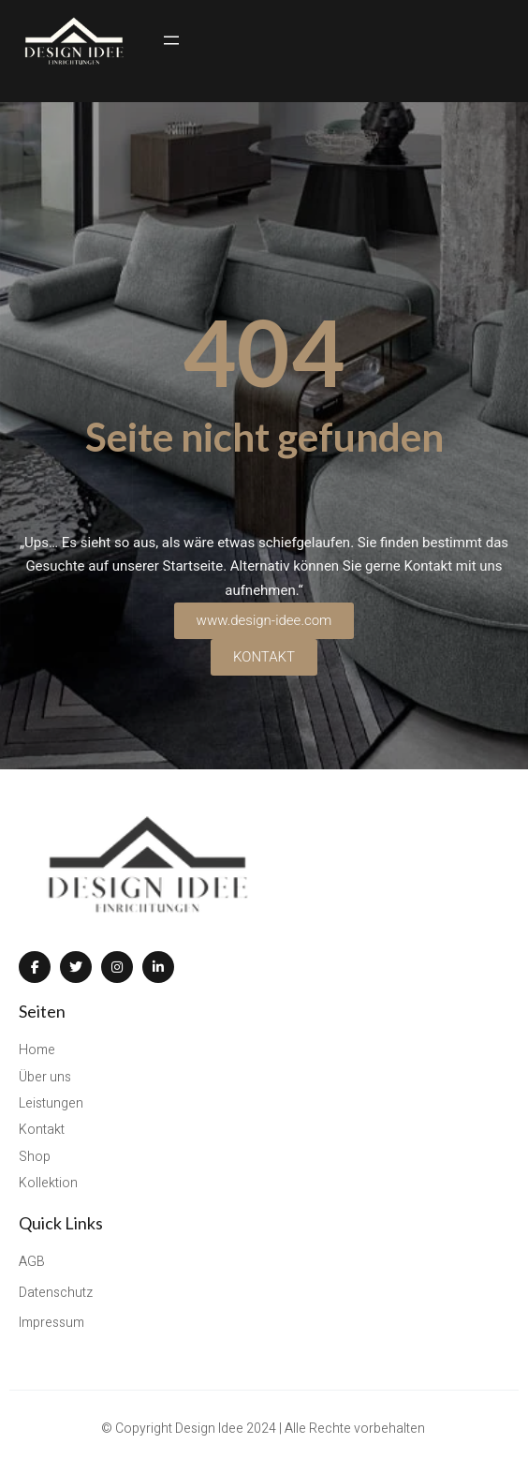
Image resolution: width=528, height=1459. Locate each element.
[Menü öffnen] (171, 40)
